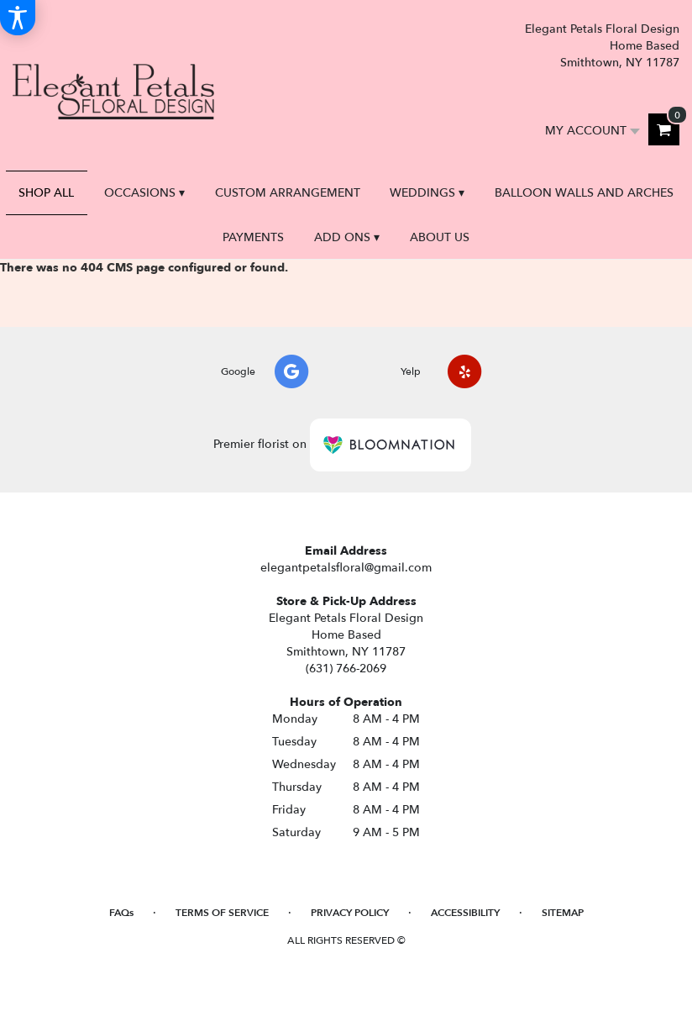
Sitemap (563, 912)
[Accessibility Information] (17, 17)
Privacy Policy (350, 912)
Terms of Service (222, 912)
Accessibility (465, 912)
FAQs (121, 912)
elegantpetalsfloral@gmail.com (346, 568)
